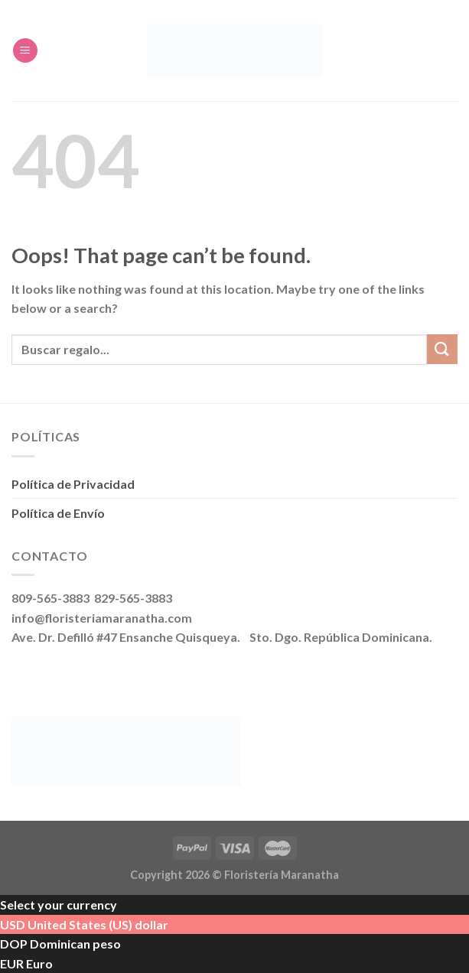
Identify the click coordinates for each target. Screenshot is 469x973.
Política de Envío (58, 513)
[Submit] (442, 349)
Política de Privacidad (73, 484)
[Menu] (25, 50)
